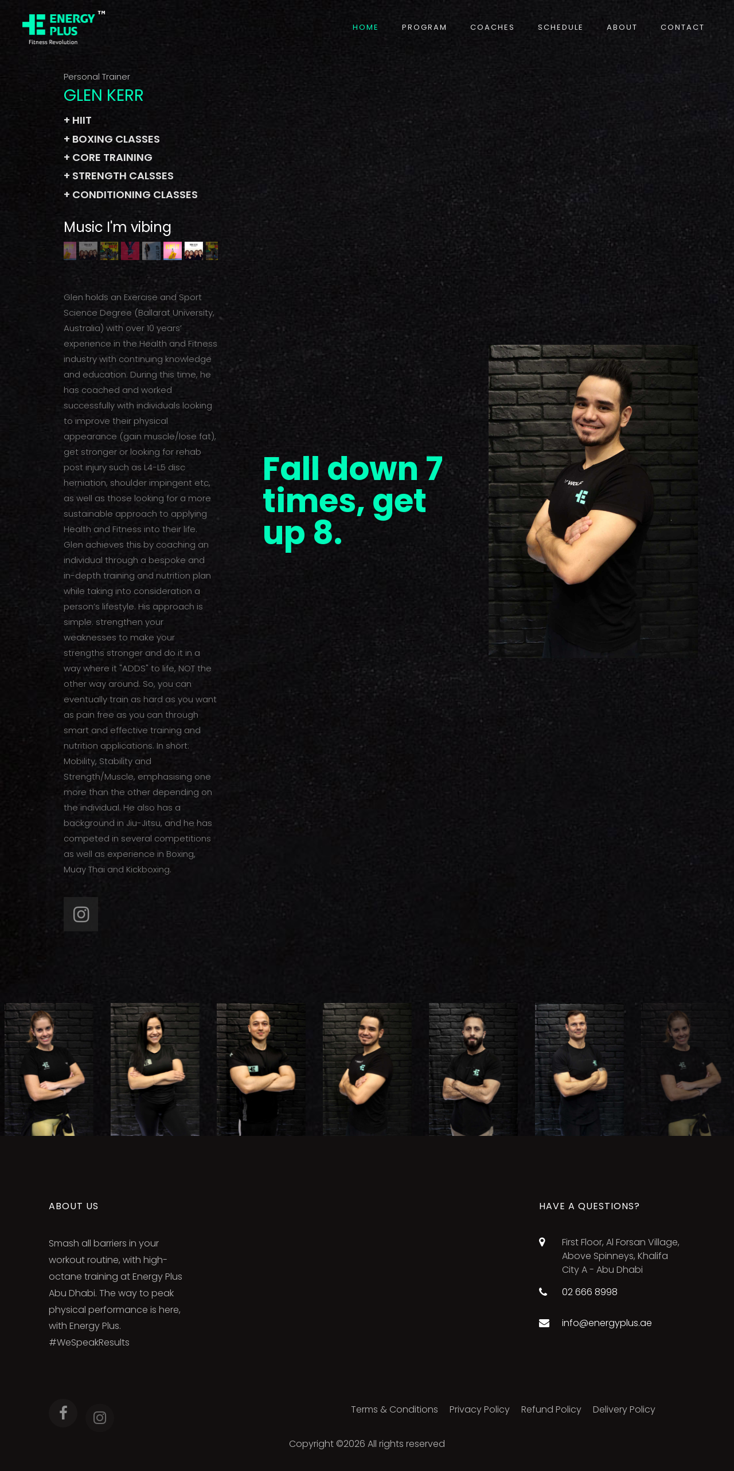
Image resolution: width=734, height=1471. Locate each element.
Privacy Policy (480, 1409)
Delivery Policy (624, 1409)
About (622, 27)
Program (424, 27)
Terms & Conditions (394, 1409)
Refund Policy (551, 1409)
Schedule (561, 27)
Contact (683, 27)
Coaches (492, 27)
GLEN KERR (104, 95)
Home (366, 27)
